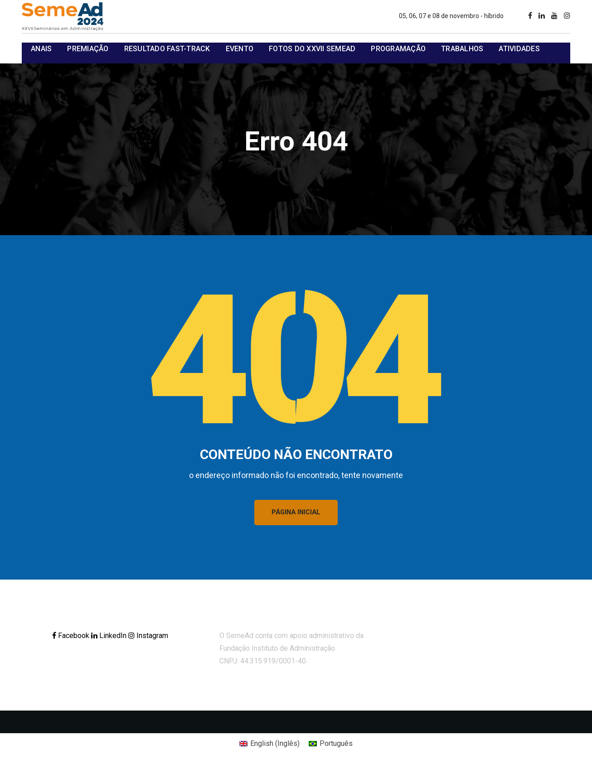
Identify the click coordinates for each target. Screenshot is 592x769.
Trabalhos (462, 48)
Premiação (87, 48)
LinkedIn (109, 637)
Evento (240, 48)
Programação (398, 48)
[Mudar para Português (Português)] (330, 745)
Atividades (519, 48)
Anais (41, 48)
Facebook (71, 637)
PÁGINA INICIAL (296, 513)
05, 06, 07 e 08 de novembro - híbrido (451, 15)
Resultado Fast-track (167, 48)
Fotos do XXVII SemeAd (312, 48)
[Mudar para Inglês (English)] (269, 745)
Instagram (148, 637)
